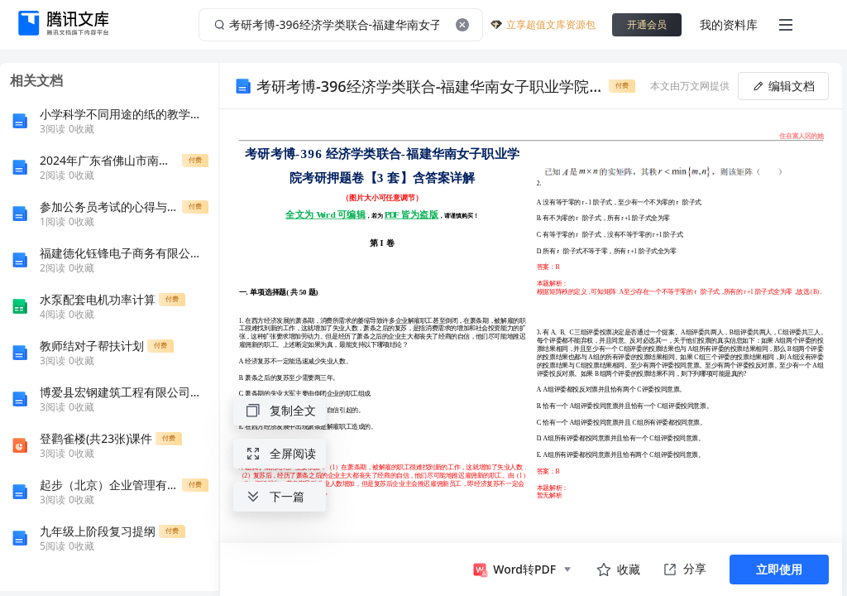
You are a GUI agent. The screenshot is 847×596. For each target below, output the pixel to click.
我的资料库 (729, 24)
